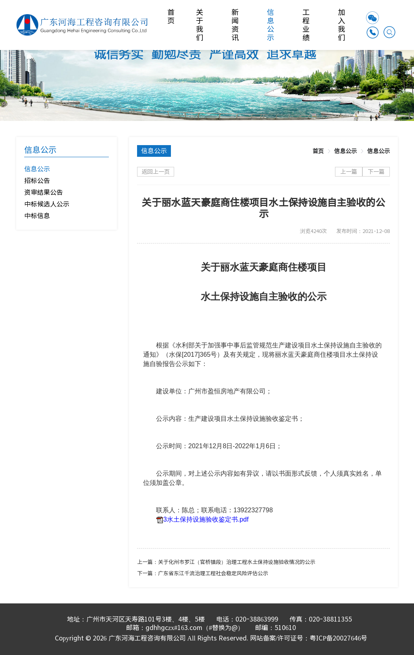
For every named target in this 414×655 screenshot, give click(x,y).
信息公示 (271, 25)
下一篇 (376, 171)
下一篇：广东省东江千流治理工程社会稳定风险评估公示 (202, 573)
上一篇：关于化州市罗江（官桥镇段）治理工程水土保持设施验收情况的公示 (226, 562)
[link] (318, 151)
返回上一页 (155, 171)
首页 (171, 16)
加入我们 (342, 25)
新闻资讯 (235, 25)
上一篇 (348, 171)
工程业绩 (306, 25)
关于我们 (200, 25)
